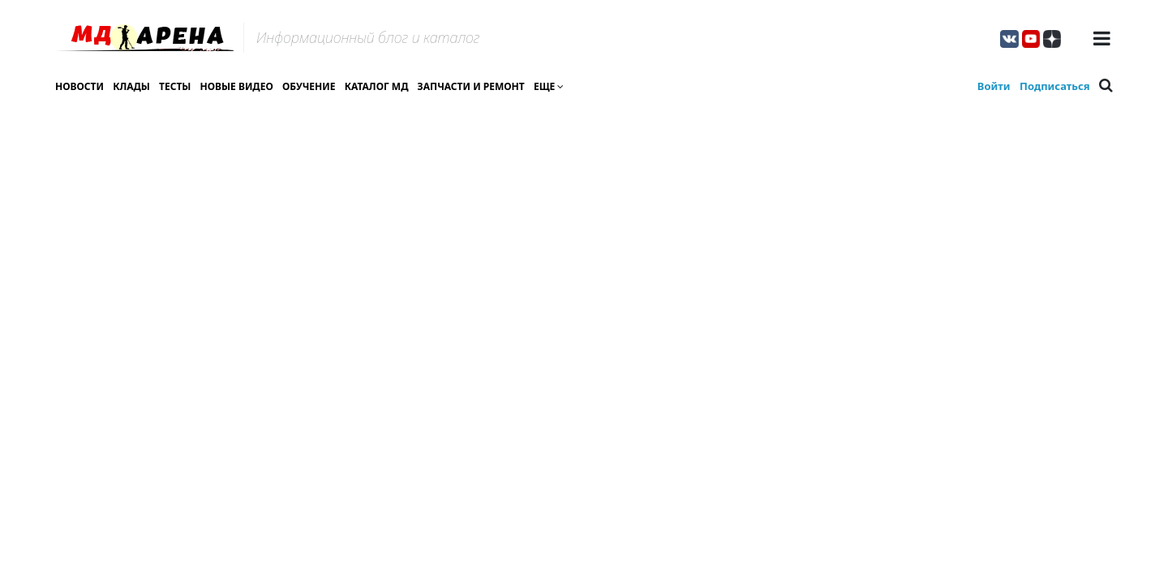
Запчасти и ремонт (471, 86)
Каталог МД (377, 86)
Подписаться (1055, 86)
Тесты (175, 86)
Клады (131, 86)
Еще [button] (549, 86)
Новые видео (236, 86)
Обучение (309, 86)
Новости (79, 86)
